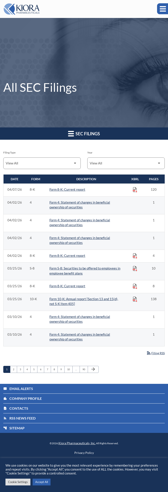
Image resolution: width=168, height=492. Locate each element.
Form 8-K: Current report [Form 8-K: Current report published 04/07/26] (67, 189)
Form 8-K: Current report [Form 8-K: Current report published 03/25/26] (67, 286)
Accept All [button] (41, 482)
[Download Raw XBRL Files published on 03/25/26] (135, 268)
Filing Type (9, 152)
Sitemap (13, 428)
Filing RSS (155, 353)
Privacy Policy (84, 453)
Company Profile (22, 399)
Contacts (15, 409)
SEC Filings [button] (84, 133)
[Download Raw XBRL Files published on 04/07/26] (135, 189)
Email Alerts (18, 389)
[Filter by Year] (126, 163)
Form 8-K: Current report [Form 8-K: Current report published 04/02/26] (67, 255)
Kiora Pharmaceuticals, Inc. (77, 443)
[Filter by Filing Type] (42, 163)
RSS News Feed (19, 418)
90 (85, 369)
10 (69, 369)
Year (90, 152)
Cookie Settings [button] (18, 482)
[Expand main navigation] (162, 8)
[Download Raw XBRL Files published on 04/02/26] (135, 255)
